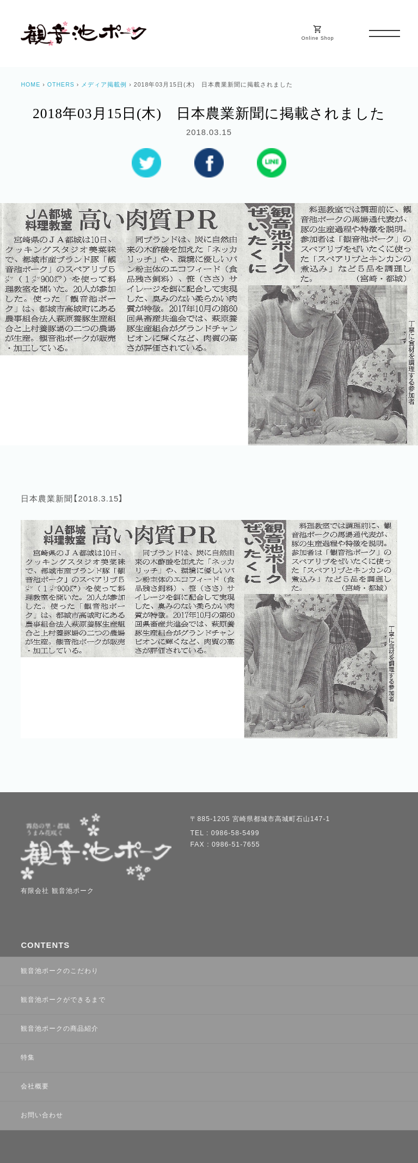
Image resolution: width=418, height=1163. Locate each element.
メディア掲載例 (104, 84)
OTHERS (61, 84)
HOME (30, 84)
